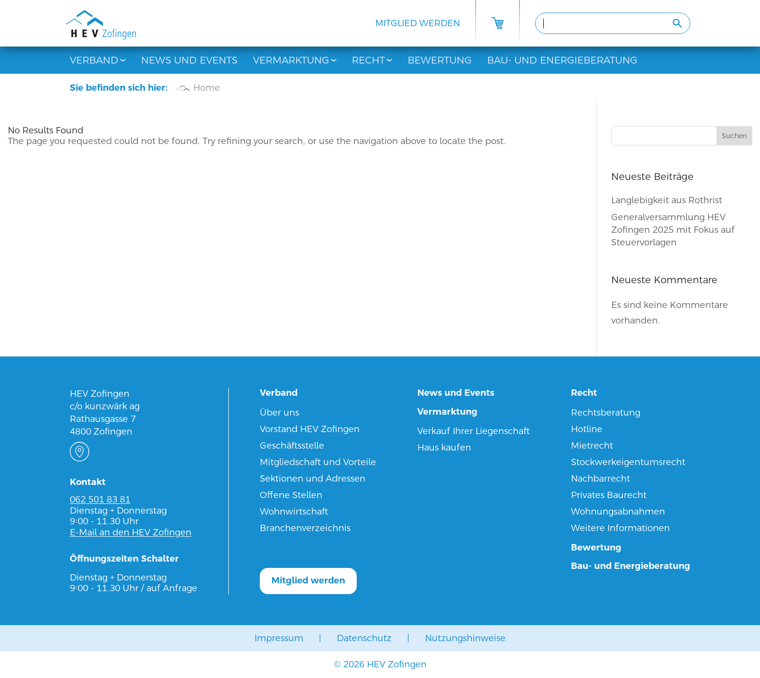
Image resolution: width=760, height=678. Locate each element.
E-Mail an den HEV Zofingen (130, 532)
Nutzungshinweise (465, 638)
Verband (94, 60)
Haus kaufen (444, 447)
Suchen (734, 136)
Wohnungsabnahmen (618, 511)
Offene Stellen (291, 495)
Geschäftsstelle (292, 445)
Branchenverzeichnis (305, 528)
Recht (368, 60)
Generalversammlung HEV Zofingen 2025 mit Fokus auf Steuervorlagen (673, 229)
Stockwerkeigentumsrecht (628, 462)
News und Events (189, 60)
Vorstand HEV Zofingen (310, 429)
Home (206, 87)
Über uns (279, 412)
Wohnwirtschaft (294, 511)
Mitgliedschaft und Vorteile (318, 462)
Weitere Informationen (620, 528)
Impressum (278, 638)
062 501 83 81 (100, 499)
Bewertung (440, 60)
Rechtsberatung (605, 412)
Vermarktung (291, 60)
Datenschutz (364, 638)
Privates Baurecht (609, 495)
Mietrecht (592, 445)
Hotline (586, 429)
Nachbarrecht (600, 478)
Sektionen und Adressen (312, 478)
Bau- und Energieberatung (562, 60)
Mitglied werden (417, 23)
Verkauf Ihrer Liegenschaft (473, 431)
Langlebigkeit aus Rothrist (666, 200)
